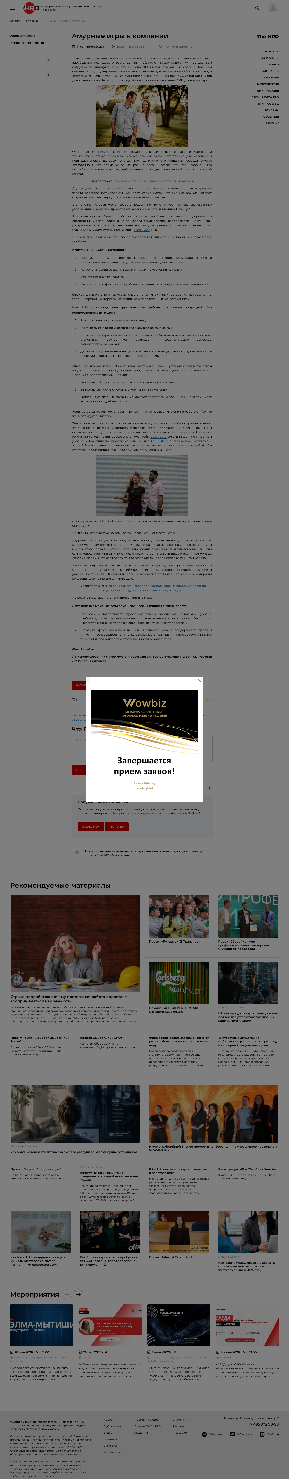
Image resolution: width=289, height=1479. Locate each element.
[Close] (199, 680)
